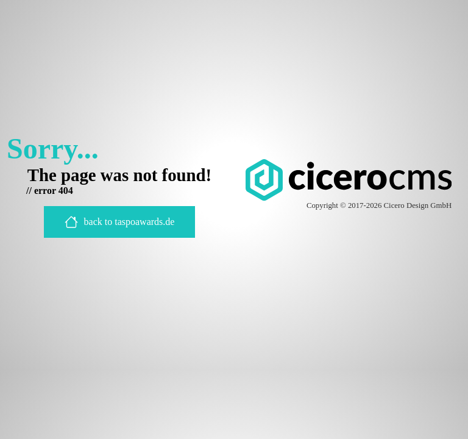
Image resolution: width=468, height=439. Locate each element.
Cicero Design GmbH (418, 205)
